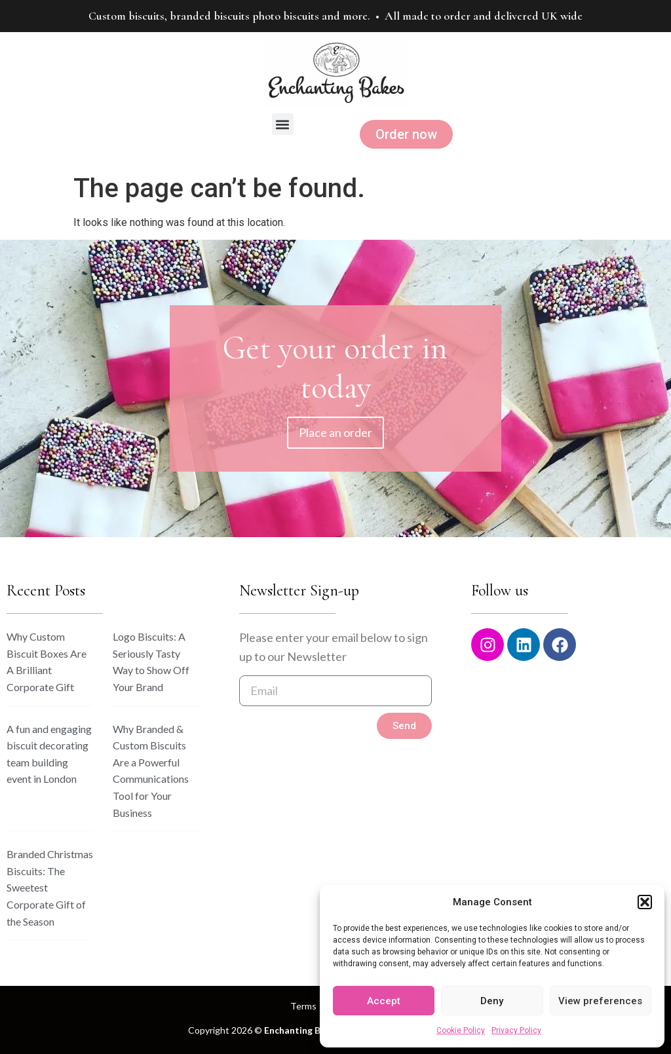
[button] (644, 902)
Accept (383, 1001)
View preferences (600, 1001)
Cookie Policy (460, 1030)
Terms (303, 1005)
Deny (491, 1001)
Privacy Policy (516, 1030)
